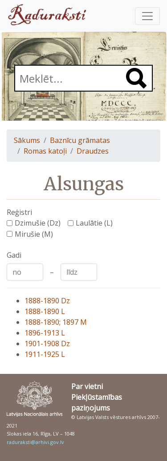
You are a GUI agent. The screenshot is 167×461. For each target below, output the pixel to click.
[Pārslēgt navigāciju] (147, 16)
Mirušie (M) (34, 234)
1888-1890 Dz (47, 301)
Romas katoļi (45, 151)
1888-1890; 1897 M (55, 322)
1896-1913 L (44, 333)
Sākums (27, 140)
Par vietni (87, 386)
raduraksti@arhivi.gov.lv (35, 442)
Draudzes (93, 151)
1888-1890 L (44, 311)
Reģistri (19, 212)
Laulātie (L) (94, 223)
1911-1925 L (44, 354)
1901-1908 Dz (47, 343)
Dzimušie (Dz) (38, 223)
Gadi (14, 255)
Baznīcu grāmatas (80, 140)
